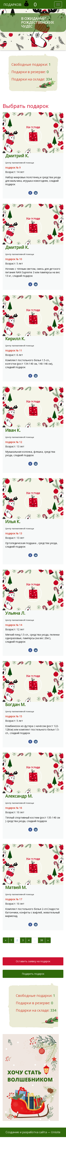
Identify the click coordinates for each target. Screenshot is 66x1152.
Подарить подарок (33, 973)
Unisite (55, 1132)
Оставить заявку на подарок (33, 961)
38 (41, 940)
